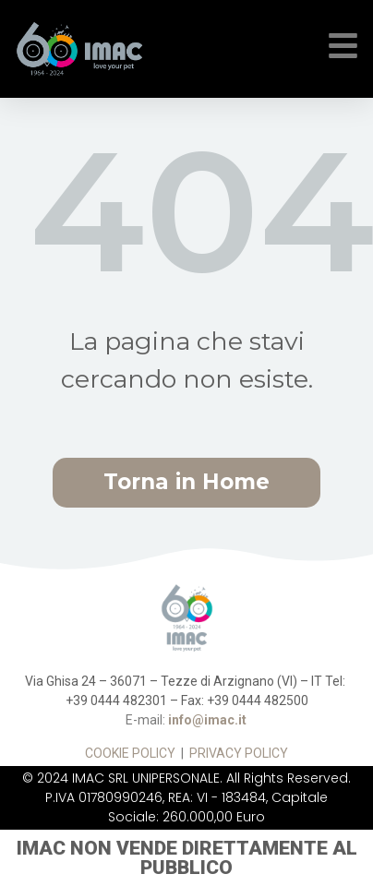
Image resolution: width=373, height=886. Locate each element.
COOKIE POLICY (130, 753)
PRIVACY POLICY (238, 753)
